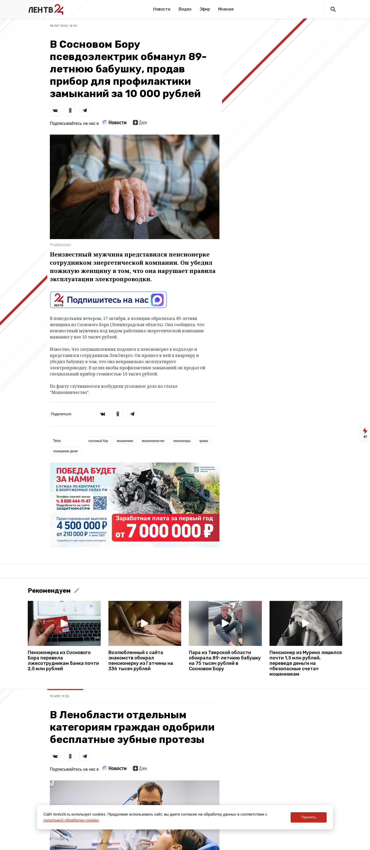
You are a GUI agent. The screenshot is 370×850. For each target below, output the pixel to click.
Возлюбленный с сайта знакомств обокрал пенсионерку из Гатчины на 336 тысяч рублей (140, 661)
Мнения (226, 9)
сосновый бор (98, 441)
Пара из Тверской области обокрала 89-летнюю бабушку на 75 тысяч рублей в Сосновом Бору (225, 661)
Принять (308, 817)
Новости (161, 9)
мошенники (125, 441)
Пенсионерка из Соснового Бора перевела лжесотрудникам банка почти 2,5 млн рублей (63, 661)
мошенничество (153, 441)
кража (203, 441)
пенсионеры (182, 441)
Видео (185, 9)
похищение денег (65, 451)
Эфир (205, 9)
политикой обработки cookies (71, 820)
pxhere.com (62, 244)
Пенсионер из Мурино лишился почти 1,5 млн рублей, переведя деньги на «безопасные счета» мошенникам (306, 663)
